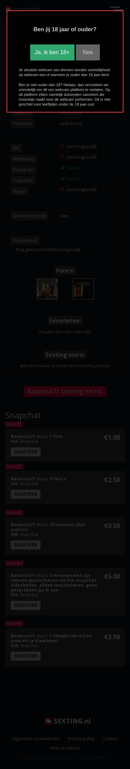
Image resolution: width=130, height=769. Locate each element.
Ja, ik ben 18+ (52, 52)
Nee (88, 52)
